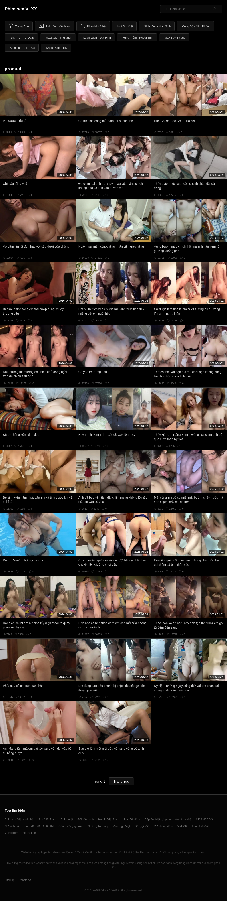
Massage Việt (121, 826)
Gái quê (182, 825)
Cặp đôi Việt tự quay (158, 819)
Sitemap (9, 880)
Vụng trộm (11, 832)
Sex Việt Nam (47, 819)
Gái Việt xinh (85, 819)
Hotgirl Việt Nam (108, 819)
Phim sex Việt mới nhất (19, 819)
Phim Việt (67, 819)
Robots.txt (25, 880)
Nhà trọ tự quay (98, 826)
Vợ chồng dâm (163, 826)
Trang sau (121, 781)
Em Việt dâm (132, 819)
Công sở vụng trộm (70, 826)
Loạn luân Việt (201, 826)
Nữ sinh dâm (13, 826)
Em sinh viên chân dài (40, 825)
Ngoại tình (29, 832)
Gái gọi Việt (142, 826)
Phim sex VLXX (21, 8)
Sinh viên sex (204, 819)
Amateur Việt (183, 819)
